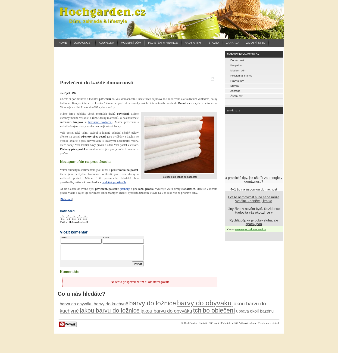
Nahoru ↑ (66, 199)
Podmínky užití (229, 325)
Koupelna (106, 42)
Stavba (214, 42)
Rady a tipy (193, 42)
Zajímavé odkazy (247, 325)
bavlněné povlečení (100, 122)
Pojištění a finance (163, 42)
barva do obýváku (76, 306)
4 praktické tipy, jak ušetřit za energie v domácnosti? (253, 179)
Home (63, 42)
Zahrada (232, 42)
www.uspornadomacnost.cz (250, 229)
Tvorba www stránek (268, 325)
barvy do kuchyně (111, 306)
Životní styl (255, 42)
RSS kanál (214, 325)
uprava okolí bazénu (255, 314)
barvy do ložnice (152, 306)
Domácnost (83, 42)
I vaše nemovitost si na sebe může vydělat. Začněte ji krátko (253, 199)
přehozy (125, 188)
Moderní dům (131, 42)
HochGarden (190, 325)
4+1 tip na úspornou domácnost (253, 189)
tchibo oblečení (214, 313)
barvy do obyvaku (204, 306)
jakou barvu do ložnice (110, 313)
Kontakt (203, 325)
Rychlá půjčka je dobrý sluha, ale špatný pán (253, 222)
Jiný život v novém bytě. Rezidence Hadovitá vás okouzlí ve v (254, 210)
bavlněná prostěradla (114, 182)
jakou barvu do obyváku (166, 313)
